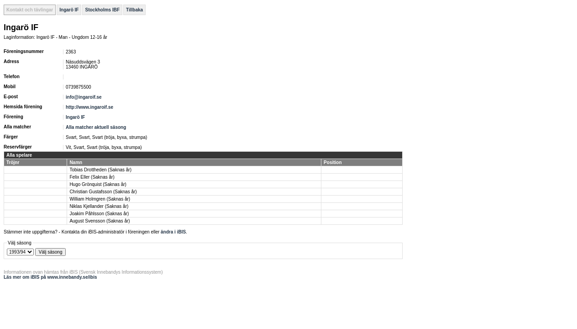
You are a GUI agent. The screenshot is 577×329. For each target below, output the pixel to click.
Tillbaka (134, 9)
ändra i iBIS (173, 231)
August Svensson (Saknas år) (99, 220)
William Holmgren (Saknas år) (99, 199)
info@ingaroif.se (84, 97)
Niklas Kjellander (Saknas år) (98, 206)
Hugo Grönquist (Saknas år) (97, 184)
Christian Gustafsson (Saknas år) (102, 191)
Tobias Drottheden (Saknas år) (100, 169)
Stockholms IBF (102, 9)
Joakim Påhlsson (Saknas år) (99, 213)
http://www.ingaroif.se (89, 107)
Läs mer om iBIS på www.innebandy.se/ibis (50, 277)
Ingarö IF (69, 9)
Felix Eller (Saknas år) (91, 177)
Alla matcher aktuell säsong (96, 127)
